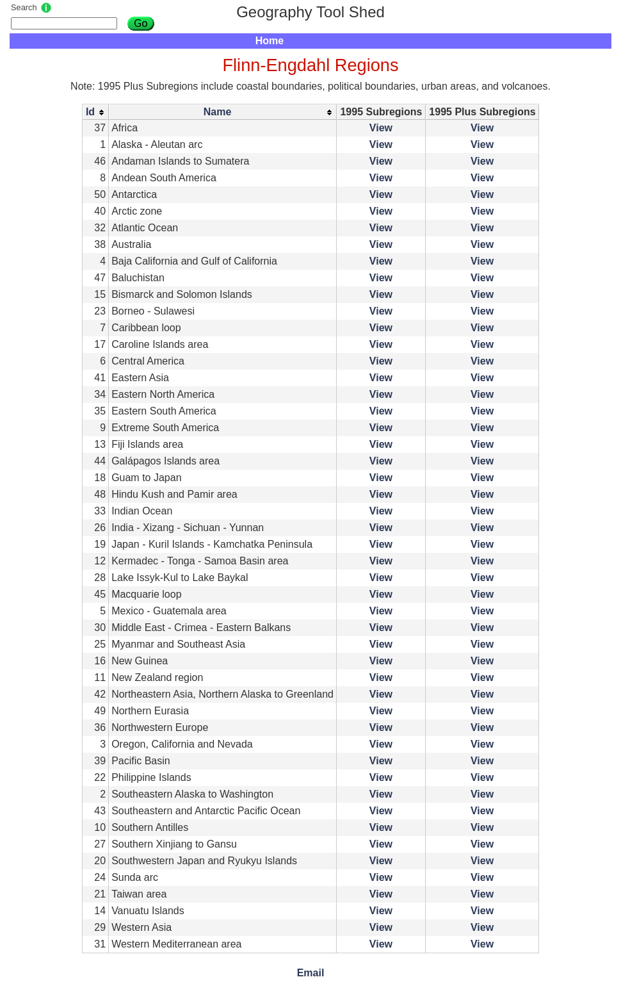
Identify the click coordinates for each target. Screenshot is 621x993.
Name (218, 111)
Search (24, 7)
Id (90, 111)
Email (311, 972)
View (380, 127)
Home (269, 40)
